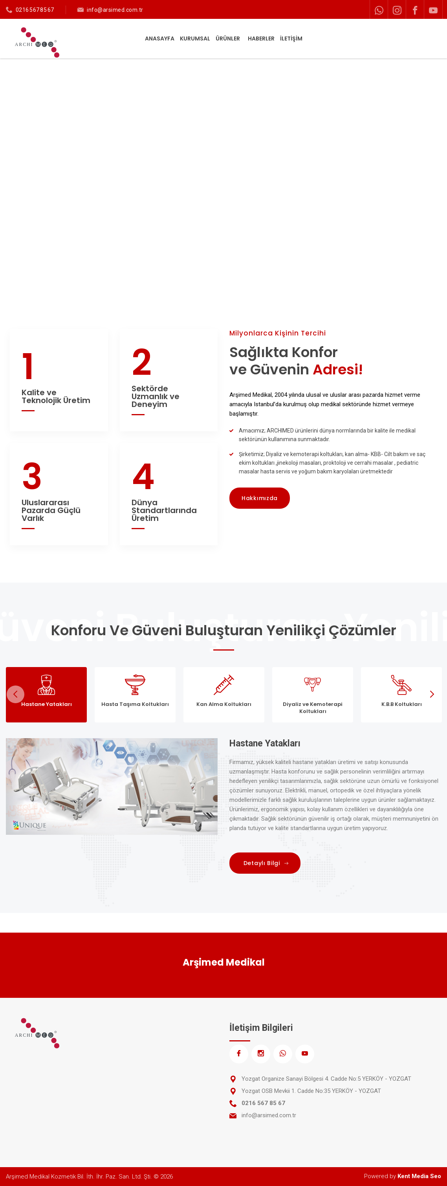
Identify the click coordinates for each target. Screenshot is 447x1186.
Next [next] (431, 694)
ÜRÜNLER (228, 38)
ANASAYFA (159, 38)
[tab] (46, 694)
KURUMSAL (195, 38)
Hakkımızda (260, 498)
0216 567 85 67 (35, 10)
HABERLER (261, 38)
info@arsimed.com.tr (115, 10)
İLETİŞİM (291, 38)
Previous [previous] (15, 694)
